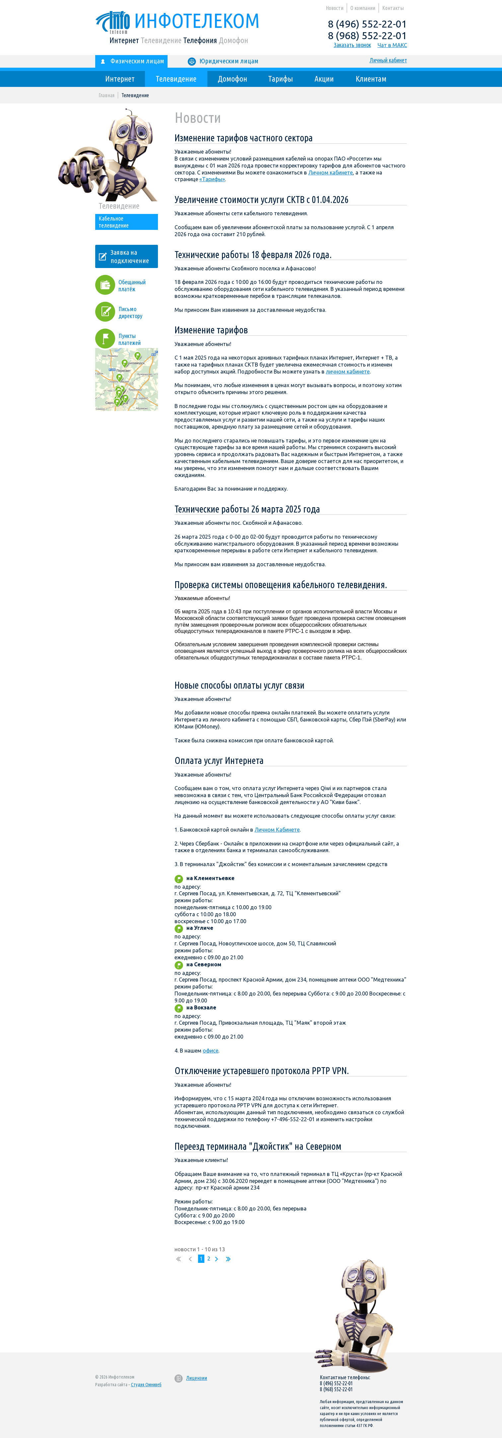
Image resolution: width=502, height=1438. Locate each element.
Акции (324, 78)
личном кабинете (348, 372)
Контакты (393, 8)
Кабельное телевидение (114, 222)
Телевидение (176, 78)
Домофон (232, 78)
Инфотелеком (177, 20)
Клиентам (371, 78)
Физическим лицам (131, 61)
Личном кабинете (330, 172)
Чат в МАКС (392, 45)
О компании (362, 8)
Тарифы (280, 78)
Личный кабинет (388, 60)
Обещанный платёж (132, 285)
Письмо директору (130, 312)
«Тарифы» (212, 179)
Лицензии (190, 1378)
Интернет (120, 78)
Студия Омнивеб (146, 1384)
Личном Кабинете (277, 830)
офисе (210, 1051)
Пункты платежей (118, 337)
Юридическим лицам (222, 61)
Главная (107, 95)
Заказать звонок (352, 44)
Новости (334, 8)
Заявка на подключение (129, 256)
